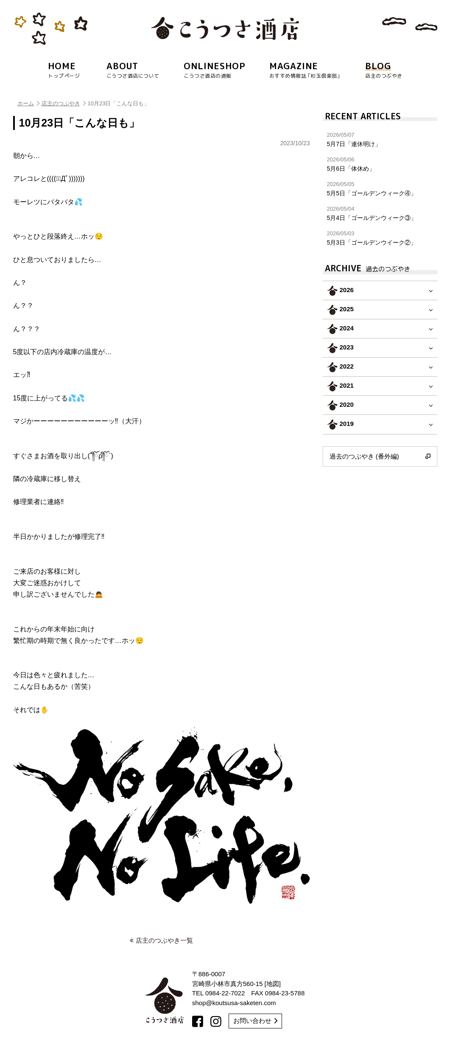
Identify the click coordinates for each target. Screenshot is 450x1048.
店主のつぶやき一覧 (161, 940)
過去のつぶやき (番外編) (380, 456)
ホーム (28, 103)
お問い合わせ (255, 1020)
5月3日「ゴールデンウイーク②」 (380, 238)
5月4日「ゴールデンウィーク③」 (380, 213)
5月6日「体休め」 (380, 164)
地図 (272, 983)
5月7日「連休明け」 (380, 139)
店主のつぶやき (64, 103)
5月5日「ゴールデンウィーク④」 (380, 189)
